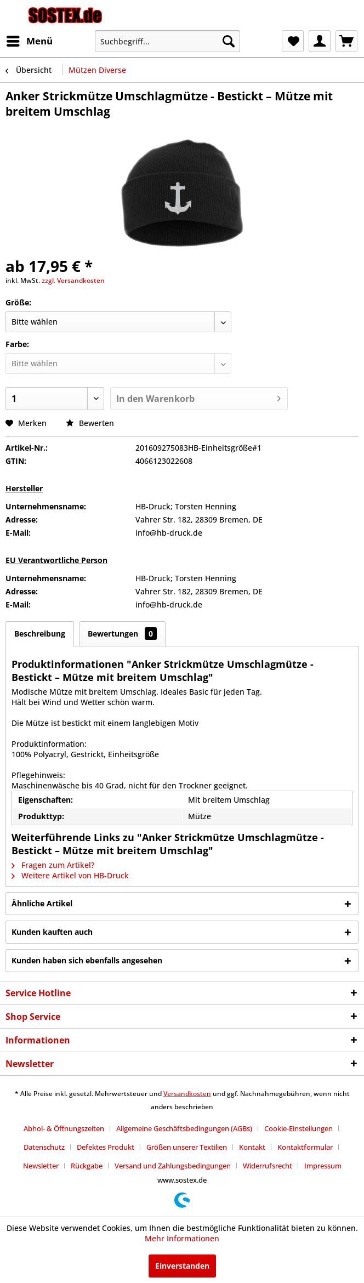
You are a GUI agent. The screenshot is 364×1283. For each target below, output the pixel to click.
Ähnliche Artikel (42, 903)
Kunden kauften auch (52, 932)
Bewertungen (122, 633)
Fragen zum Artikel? (53, 865)
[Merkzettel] (293, 41)
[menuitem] (29, 41)
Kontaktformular (305, 1147)
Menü (30, 39)
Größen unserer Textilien (186, 1147)
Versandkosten (187, 1093)
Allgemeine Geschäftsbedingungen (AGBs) (184, 1128)
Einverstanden (182, 1266)
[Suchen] (228, 41)
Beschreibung (39, 633)
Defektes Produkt (105, 1147)
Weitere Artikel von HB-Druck (70, 875)
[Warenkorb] (346, 41)
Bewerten (90, 423)
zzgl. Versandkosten (73, 280)
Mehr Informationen (182, 1238)
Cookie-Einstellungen (298, 1128)
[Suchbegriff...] (168, 41)
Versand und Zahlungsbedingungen (173, 1166)
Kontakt (252, 1147)
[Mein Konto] (320, 41)
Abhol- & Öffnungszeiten (64, 1128)
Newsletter (41, 1166)
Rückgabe (87, 1166)
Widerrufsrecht (267, 1166)
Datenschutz (44, 1147)
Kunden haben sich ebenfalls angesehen (87, 960)
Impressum (323, 1166)
